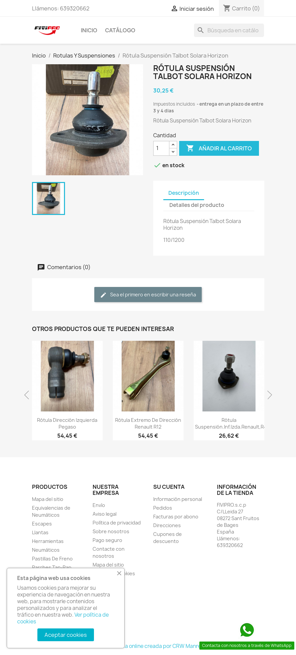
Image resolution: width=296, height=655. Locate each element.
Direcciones (167, 525)
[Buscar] (229, 30)
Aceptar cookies (65, 635)
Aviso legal (105, 514)
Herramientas (48, 541)
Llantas (40, 532)
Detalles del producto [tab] (196, 205)
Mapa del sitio (47, 499)
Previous (28, 395)
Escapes (42, 523)
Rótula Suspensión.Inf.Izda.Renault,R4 (231, 423)
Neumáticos (46, 550)
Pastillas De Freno (52, 558)
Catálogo (120, 30)
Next (267, 395)
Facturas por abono (175, 516)
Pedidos (162, 508)
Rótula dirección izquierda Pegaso (67, 423)
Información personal (177, 499)
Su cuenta (169, 486)
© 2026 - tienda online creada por (131, 646)
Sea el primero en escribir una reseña (148, 294)
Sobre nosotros (111, 531)
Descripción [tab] (183, 192)
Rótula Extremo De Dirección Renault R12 (148, 423)
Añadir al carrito (219, 148)
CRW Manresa (189, 646)
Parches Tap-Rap (51, 567)
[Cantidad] (161, 148)
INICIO (89, 30)
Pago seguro (107, 540)
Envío (99, 505)
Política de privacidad (117, 522)
